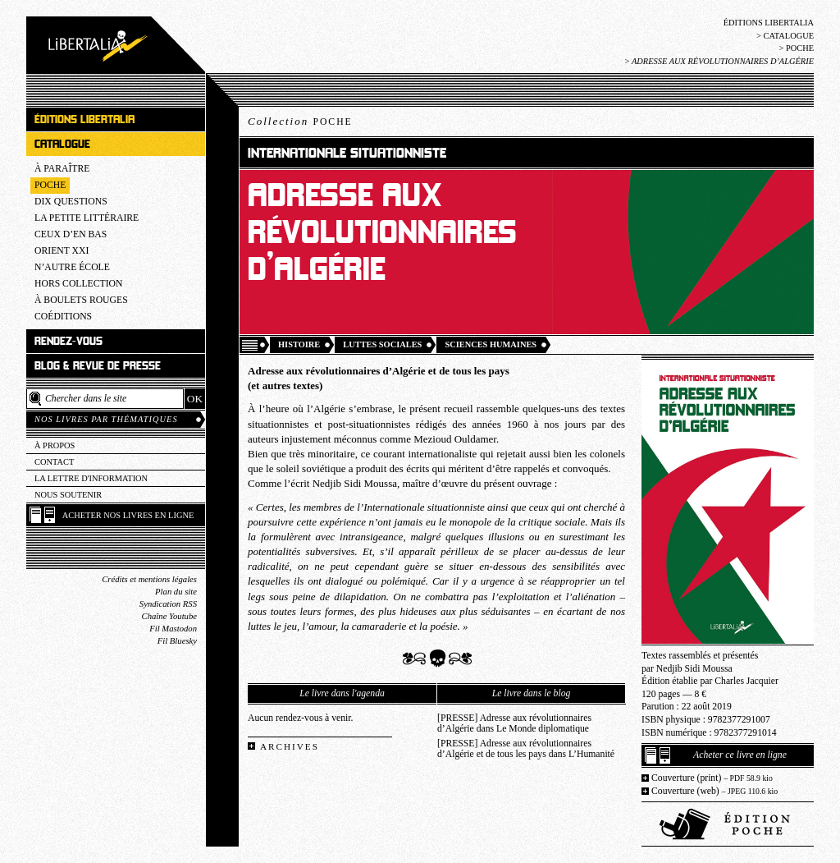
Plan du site (176, 591)
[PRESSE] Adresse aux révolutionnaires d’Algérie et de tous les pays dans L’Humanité (525, 749)
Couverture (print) (712, 778)
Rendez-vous (68, 341)
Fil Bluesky (177, 640)
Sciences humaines (490, 344)
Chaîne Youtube (169, 616)
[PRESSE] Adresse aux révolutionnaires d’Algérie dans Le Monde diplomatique (514, 723)
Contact (54, 461)
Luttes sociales (382, 344)
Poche (800, 48)
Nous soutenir (68, 494)
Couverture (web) (714, 791)
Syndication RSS (168, 603)
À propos (54, 445)
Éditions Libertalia (769, 22)
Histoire (299, 344)
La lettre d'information (91, 478)
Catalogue (788, 35)
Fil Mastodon (173, 628)
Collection (300, 121)
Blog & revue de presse (97, 366)
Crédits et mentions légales (149, 579)
